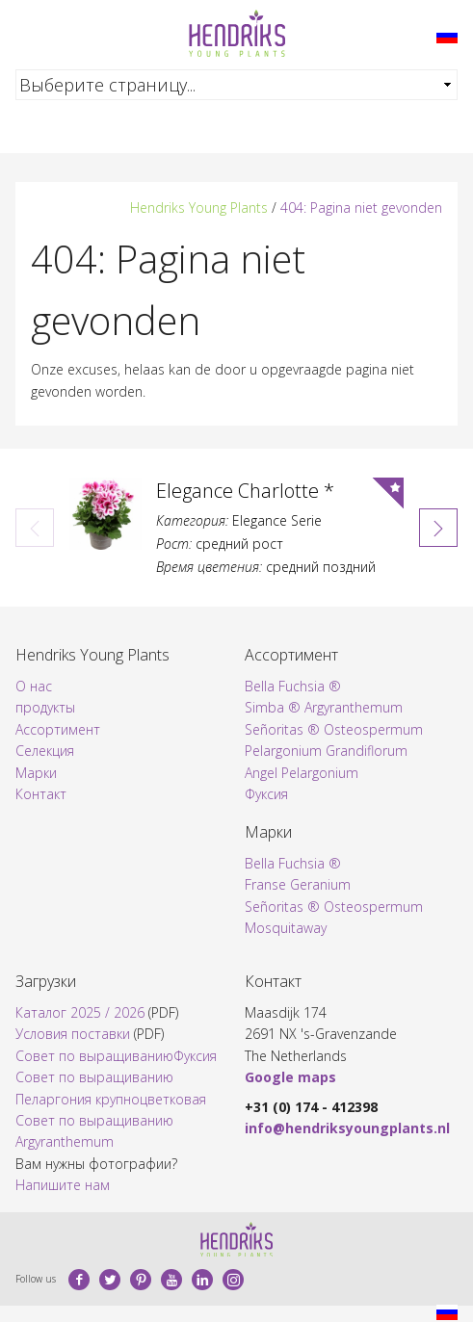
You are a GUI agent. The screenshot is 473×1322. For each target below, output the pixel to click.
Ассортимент (57, 729)
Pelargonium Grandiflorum (326, 750)
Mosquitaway (286, 928)
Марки (36, 773)
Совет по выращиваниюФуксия (116, 1056)
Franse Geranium (298, 884)
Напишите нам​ (62, 1185)
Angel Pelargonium (301, 773)
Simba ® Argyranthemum (324, 707)
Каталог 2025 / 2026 (80, 1012)
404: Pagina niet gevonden (361, 207)
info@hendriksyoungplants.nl (347, 1128)
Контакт (40, 794)
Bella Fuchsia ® (293, 686)
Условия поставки (72, 1033)
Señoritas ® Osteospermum (334, 729)
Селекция (44, 750)
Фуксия (266, 794)
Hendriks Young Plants (199, 207)
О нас (33, 686)
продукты (45, 707)
